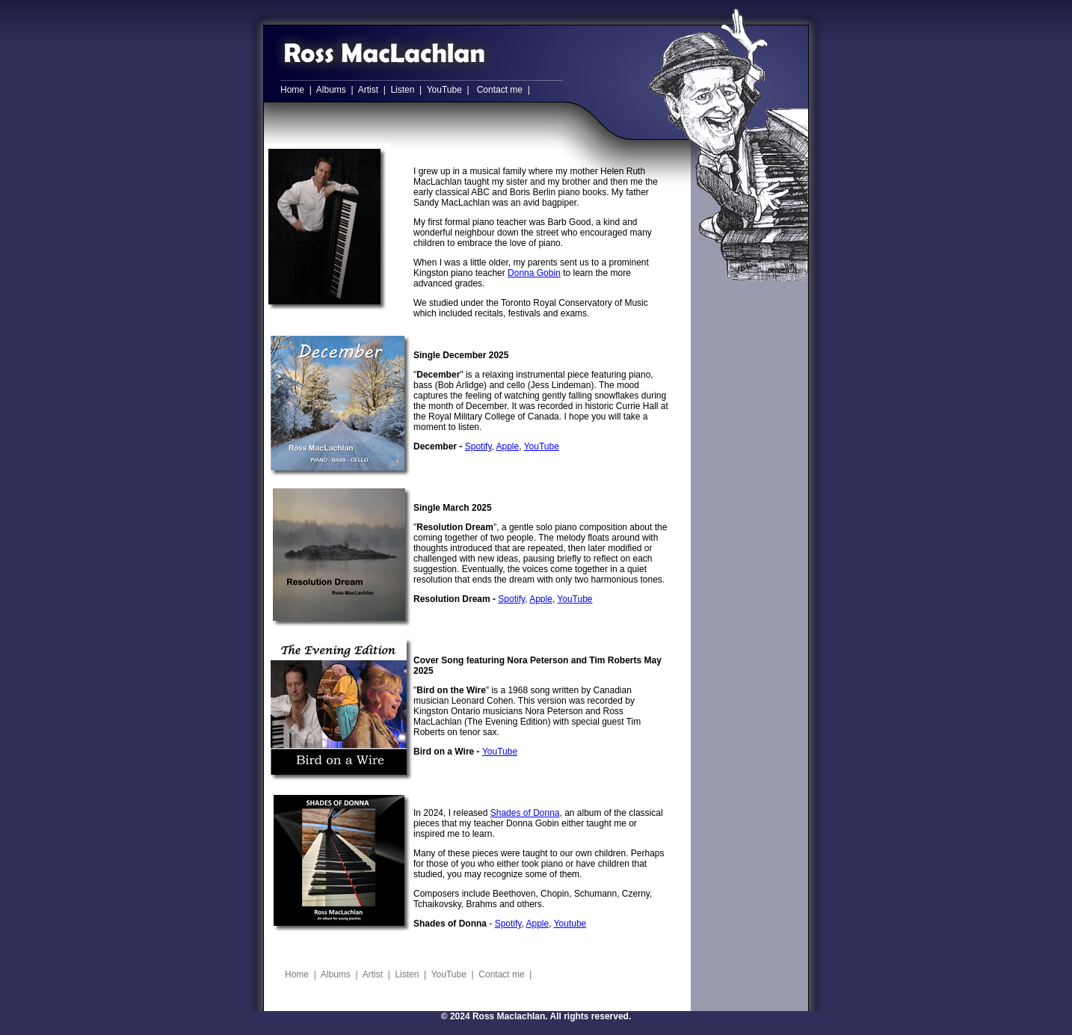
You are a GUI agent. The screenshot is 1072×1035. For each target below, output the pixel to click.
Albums (331, 90)
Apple (508, 446)
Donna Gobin (534, 273)
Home (292, 90)
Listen (402, 90)
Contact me (500, 90)
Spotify (478, 446)
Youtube (570, 923)
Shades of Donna (525, 813)
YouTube (444, 90)
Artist (368, 90)
